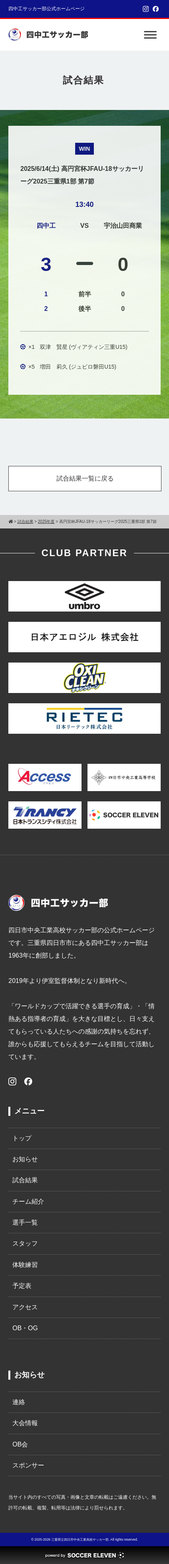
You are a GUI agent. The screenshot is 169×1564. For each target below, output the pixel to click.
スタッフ (25, 1243)
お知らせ (25, 1159)
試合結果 (25, 1180)
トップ (21, 1138)
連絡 (18, 1402)
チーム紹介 (28, 1201)
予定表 (21, 1285)
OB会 (20, 1444)
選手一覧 (25, 1222)
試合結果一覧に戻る (85, 478)
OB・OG (25, 1328)
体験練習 (25, 1264)
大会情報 (25, 1423)
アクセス (25, 1307)
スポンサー (28, 1465)
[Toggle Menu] (150, 34)
